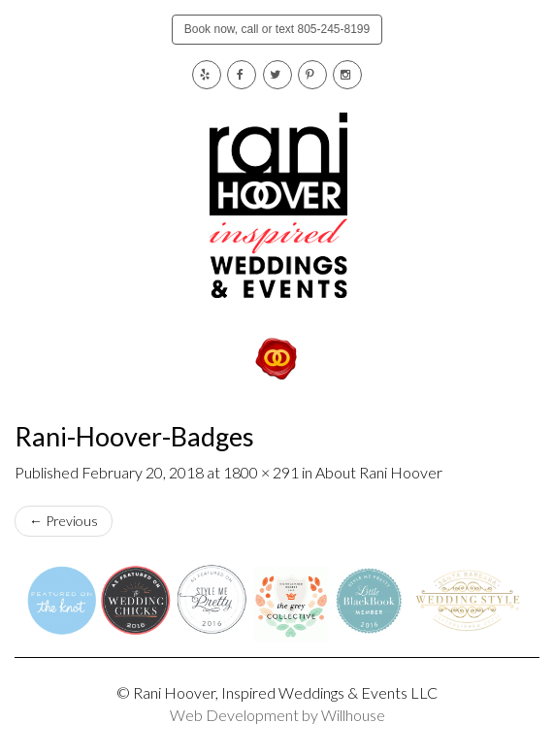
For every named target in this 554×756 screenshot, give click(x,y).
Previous (63, 520)
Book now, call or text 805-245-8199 (277, 29)
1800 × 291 (261, 472)
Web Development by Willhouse (277, 715)
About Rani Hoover (378, 472)
